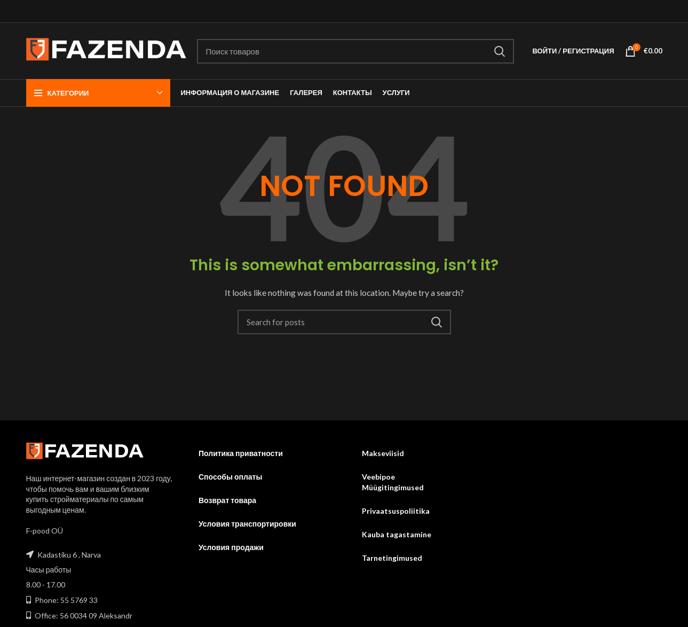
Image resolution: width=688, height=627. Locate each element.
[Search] (355, 51)
